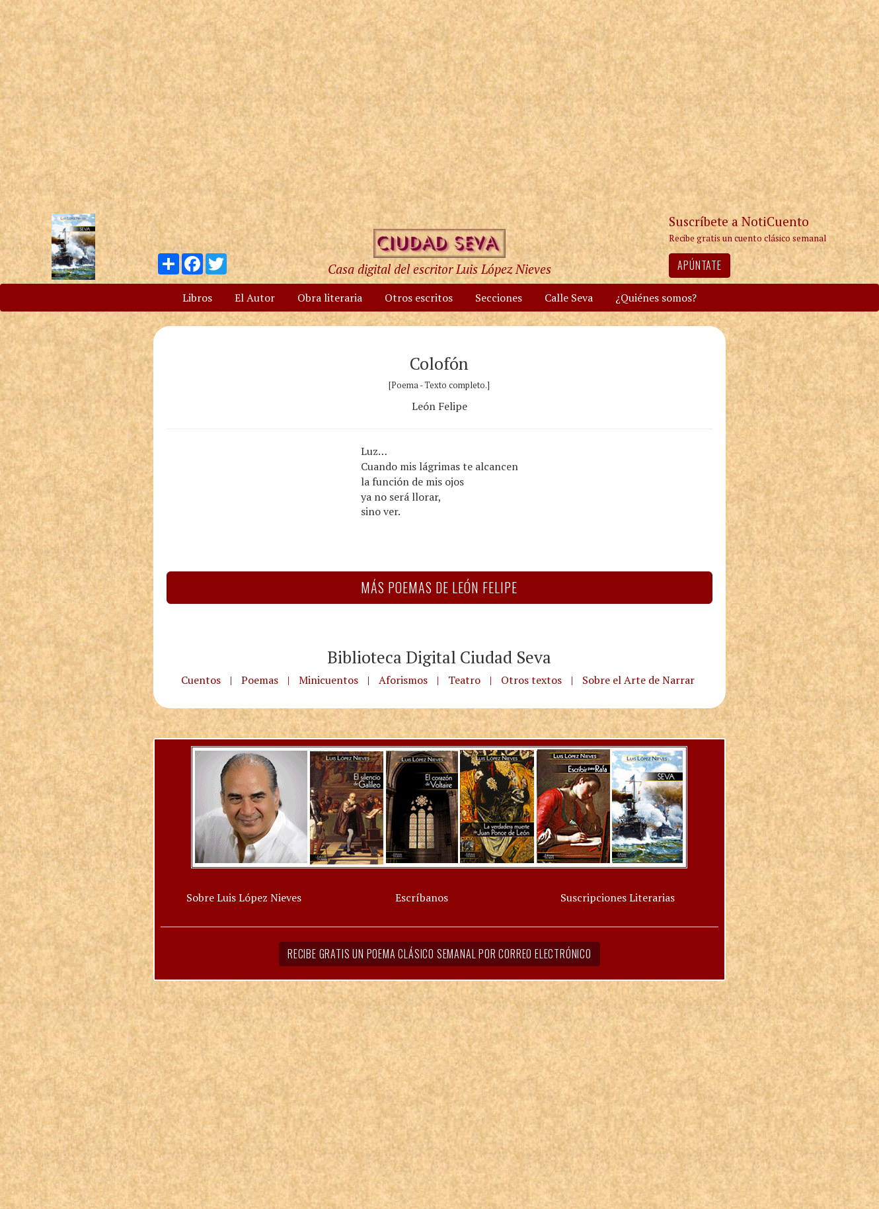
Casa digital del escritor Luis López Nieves (439, 269)
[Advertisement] (439, 105)
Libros (197, 297)
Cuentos (201, 680)
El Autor (255, 297)
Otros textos (531, 680)
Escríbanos (421, 897)
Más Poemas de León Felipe (439, 587)
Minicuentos (328, 680)
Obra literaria (329, 297)
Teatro (464, 680)
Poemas (259, 680)
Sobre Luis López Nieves (243, 897)
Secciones (498, 297)
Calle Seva (569, 297)
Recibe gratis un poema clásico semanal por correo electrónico (439, 954)
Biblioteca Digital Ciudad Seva (439, 657)
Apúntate (699, 265)
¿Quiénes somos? (656, 297)
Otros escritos (419, 297)
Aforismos (403, 680)
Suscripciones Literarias (617, 897)
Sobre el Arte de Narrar (638, 680)
